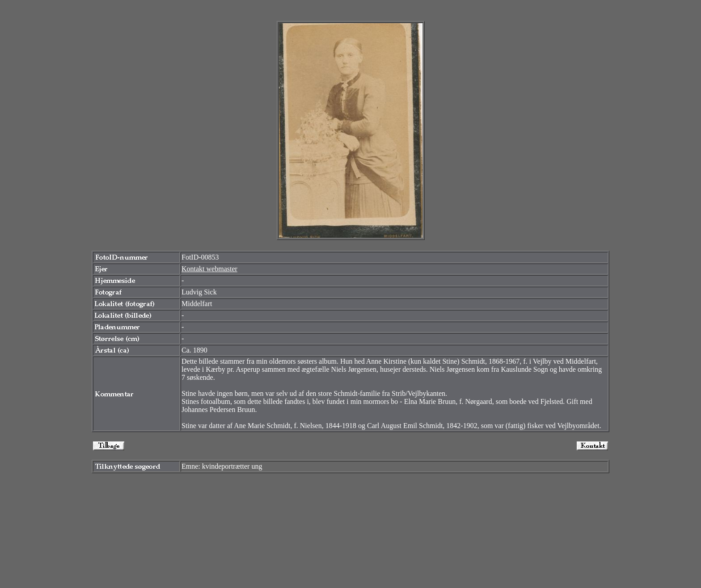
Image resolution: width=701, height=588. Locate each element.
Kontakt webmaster (209, 269)
